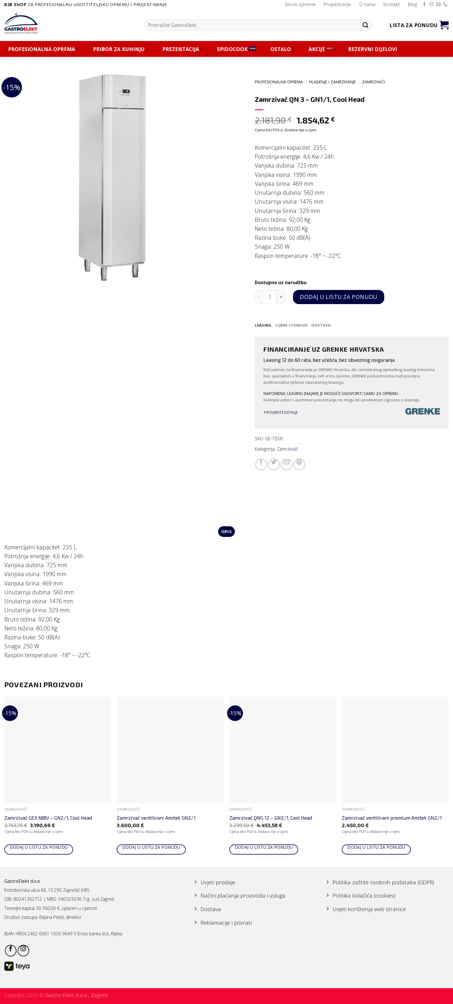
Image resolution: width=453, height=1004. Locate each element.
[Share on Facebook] (261, 465)
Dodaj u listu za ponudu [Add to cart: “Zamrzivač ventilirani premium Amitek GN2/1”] (376, 848)
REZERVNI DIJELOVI (372, 49)
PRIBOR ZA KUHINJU (120, 49)
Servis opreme (300, 4)
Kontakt (391, 4)
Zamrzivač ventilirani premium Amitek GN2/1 (392, 818)
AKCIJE (317, 49)
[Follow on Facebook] (424, 4)
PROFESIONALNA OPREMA (43, 49)
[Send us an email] (438, 4)
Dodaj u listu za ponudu (338, 297)
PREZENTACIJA (182, 49)
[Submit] (365, 25)
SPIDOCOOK (232, 49)
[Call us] (445, 4)
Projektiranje (337, 4)
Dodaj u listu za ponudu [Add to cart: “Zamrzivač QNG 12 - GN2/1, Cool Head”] (264, 848)
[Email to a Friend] (286, 465)
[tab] (263, 325)
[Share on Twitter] (274, 465)
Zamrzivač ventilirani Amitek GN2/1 (156, 818)
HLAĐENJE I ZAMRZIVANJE (332, 82)
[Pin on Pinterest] (299, 465)
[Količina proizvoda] (270, 297)
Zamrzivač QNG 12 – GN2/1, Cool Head (270, 818)
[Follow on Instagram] (431, 4)
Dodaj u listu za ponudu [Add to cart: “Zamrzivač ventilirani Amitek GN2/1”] (151, 848)
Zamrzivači (373, 82)
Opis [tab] (226, 532)
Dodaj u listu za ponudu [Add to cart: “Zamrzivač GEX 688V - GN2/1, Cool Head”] (39, 848)
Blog (412, 4)
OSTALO (282, 49)
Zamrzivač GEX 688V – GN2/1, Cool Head (48, 818)
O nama (367, 4)
